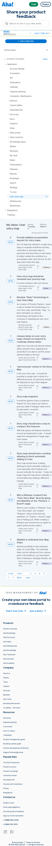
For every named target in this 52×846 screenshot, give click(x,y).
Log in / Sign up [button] (42, 33)
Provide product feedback (13, 811)
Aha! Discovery (9, 637)
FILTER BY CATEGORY (14, 59)
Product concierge (10, 771)
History (6, 678)
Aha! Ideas (7, 642)
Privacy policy (17, 842)
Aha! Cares (7, 699)
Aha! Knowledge (9, 650)
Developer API (9, 780)
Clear (45, 59)
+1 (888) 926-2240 (10, 820)
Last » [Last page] (28, 577)
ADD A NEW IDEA (26, 41)
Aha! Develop (8, 659)
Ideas (6, 31)
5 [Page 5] (44, 573)
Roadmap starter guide (12, 744)
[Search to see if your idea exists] (27, 23)
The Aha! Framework (11, 763)
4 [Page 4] (39, 573)
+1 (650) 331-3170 (10, 824)
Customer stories (10, 775)
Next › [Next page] (19, 577)
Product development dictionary (16, 748)
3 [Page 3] (35, 573)
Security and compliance (13, 784)
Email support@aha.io (11, 807)
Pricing (6, 788)
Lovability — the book (11, 708)
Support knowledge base (13, 752)
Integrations (8, 793)
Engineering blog (10, 722)
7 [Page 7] (13, 577)
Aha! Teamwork (9, 655)
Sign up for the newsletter (13, 816)
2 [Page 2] (30, 573)
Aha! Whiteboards (10, 646)
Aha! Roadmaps (9, 633)
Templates (7, 735)
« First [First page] (10, 573)
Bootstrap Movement (11, 703)
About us (6, 673)
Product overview (10, 629)
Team (5, 682)
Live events (7, 727)
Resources (9, 34)
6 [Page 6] (8, 577)
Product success (9, 767)
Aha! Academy (8, 663)
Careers (6, 686)
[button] (30, 33)
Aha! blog (7, 718)
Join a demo (37, 611)
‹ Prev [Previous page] (19, 573)
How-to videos (9, 731)
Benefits (6, 695)
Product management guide (14, 739)
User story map (25, 268)
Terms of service (33, 842)
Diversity (6, 691)
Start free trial (16, 611)
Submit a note (8, 803)
